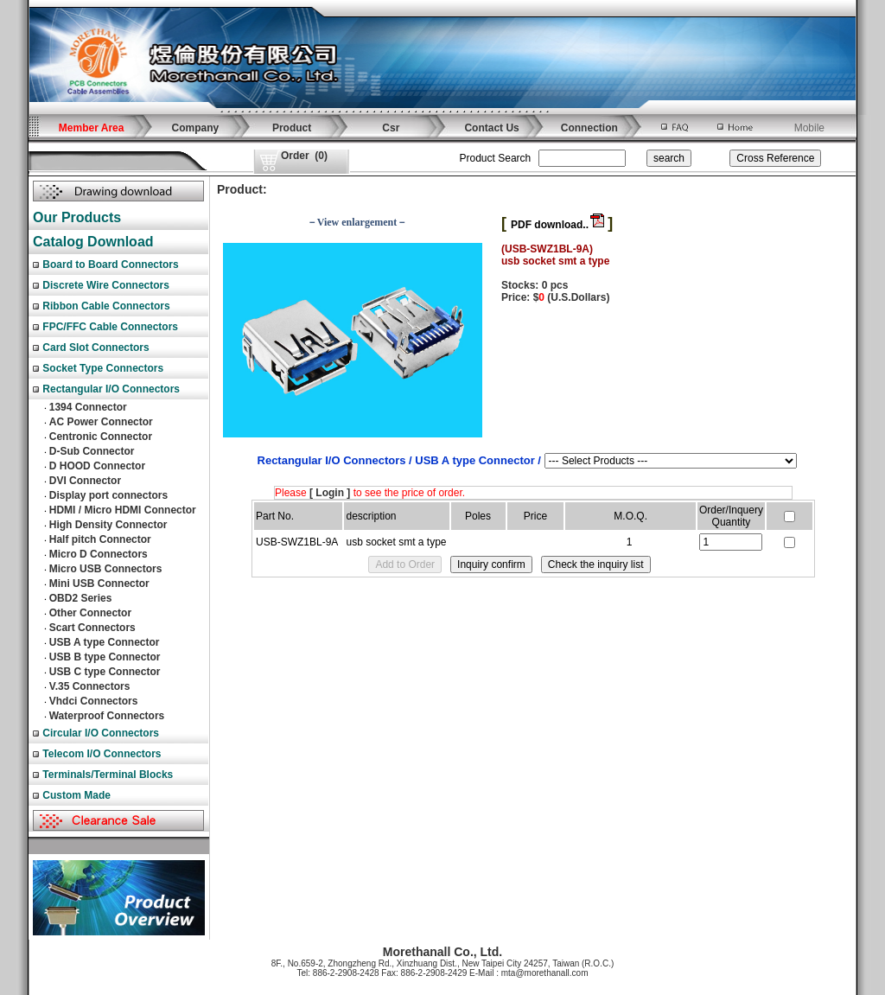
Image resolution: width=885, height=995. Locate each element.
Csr (390, 128)
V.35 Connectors (90, 686)
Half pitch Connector (100, 539)
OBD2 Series (80, 598)
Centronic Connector (100, 437)
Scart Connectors (92, 628)
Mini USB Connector (99, 583)
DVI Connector (85, 481)
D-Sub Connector (92, 451)
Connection (589, 128)
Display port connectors (108, 495)
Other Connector (90, 613)
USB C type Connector (105, 672)
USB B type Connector (105, 657)
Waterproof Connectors (107, 716)
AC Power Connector (101, 422)
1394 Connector (88, 407)
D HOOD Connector (97, 466)
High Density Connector (108, 525)
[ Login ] (329, 493)
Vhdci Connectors (93, 701)
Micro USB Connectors (105, 569)
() (304, 156)
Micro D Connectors (98, 554)
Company (196, 128)
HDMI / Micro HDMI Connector (122, 510)
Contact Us (491, 128)
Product (291, 128)
